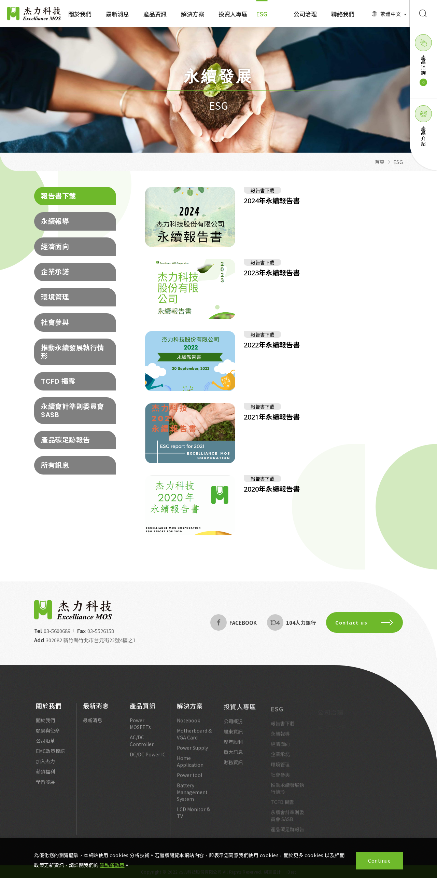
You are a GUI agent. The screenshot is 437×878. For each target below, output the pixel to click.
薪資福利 (45, 774)
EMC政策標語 (50, 754)
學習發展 (45, 785)
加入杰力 (45, 764)
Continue (379, 860)
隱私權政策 (112, 865)
